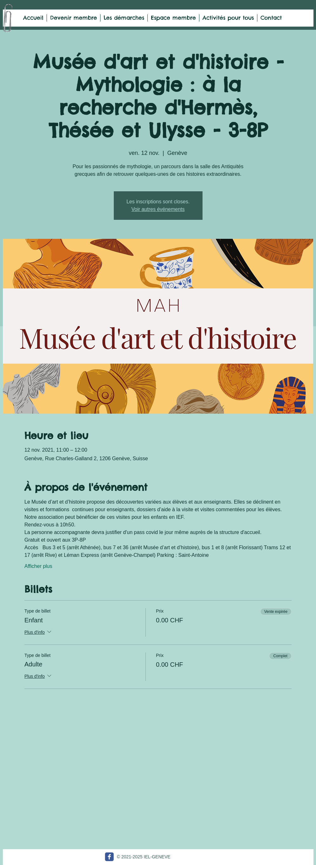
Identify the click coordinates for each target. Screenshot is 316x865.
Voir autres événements (157, 209)
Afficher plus (38, 566)
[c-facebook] (109, 856)
